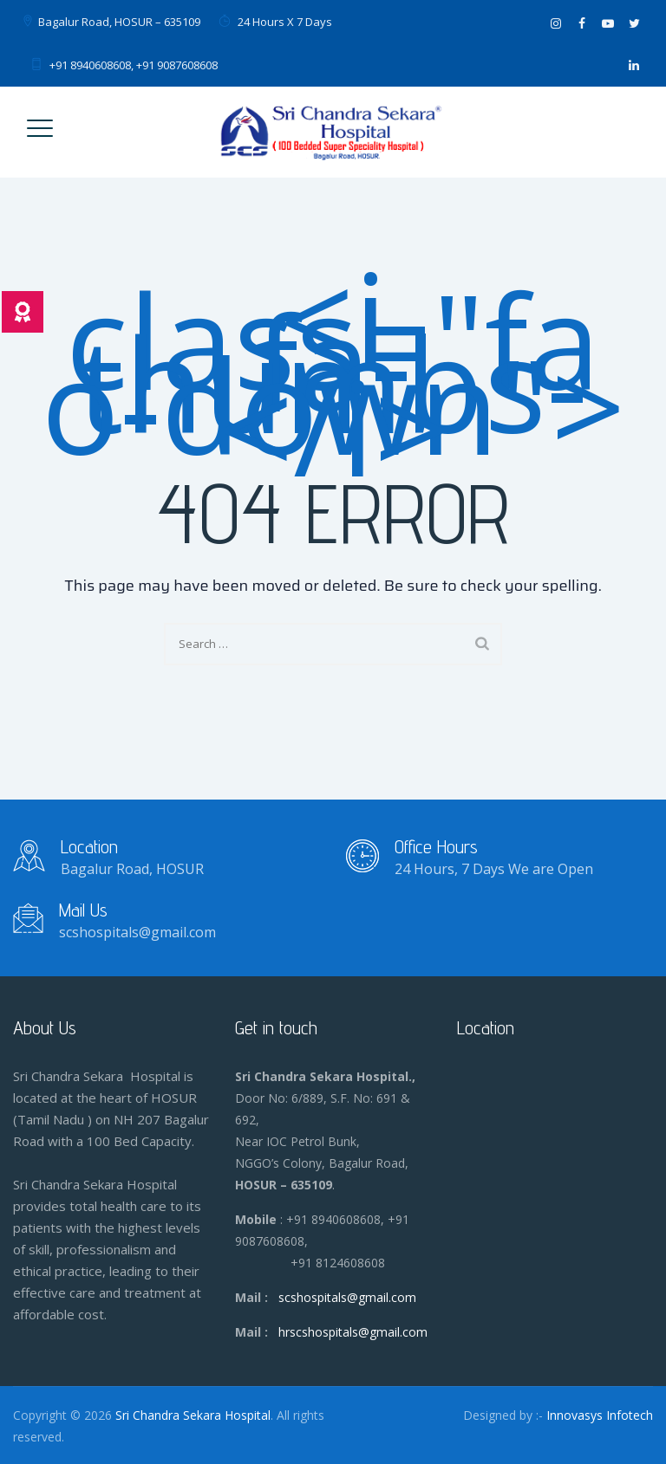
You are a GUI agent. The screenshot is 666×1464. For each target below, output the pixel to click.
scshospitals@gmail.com (347, 1297)
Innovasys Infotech (599, 1415)
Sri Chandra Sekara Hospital (193, 1415)
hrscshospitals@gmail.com (353, 1332)
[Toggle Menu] (40, 137)
